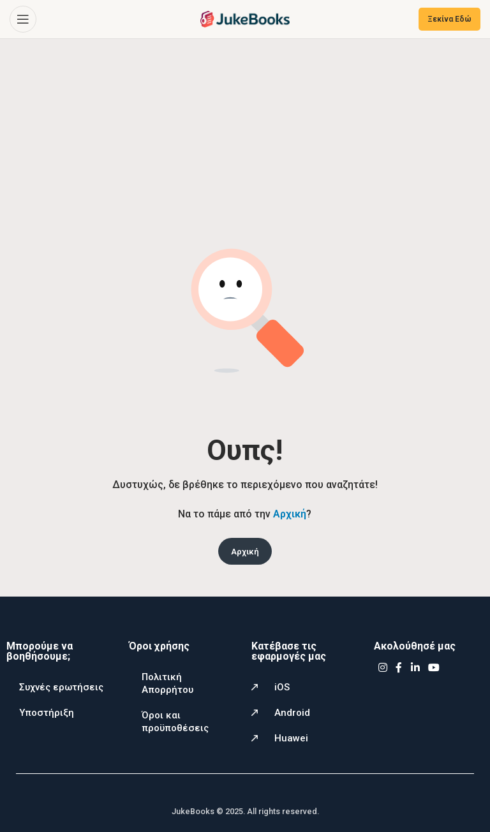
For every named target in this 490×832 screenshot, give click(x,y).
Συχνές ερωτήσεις (61, 687)
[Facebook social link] (398, 668)
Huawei (291, 738)
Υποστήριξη (46, 712)
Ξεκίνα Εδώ (449, 19)
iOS (282, 687)
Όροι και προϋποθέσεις (175, 721)
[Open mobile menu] (23, 19)
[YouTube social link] (434, 668)
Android (292, 712)
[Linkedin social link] (415, 668)
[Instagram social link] (382, 668)
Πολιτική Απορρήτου (167, 683)
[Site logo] (245, 18)
